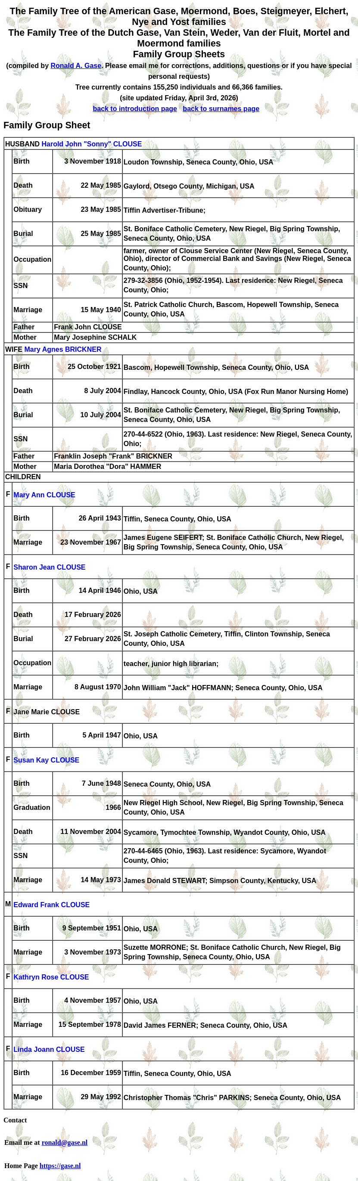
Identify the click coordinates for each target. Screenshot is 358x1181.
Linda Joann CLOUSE (48, 1049)
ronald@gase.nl (65, 1142)
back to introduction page (135, 108)
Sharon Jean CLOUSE (49, 567)
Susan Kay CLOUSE (46, 760)
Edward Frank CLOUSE (51, 904)
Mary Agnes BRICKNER (62, 349)
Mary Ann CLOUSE (44, 495)
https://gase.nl (60, 1165)
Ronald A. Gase (75, 65)
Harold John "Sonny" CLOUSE (91, 144)
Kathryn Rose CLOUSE (51, 977)
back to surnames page (221, 108)
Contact (15, 1120)
